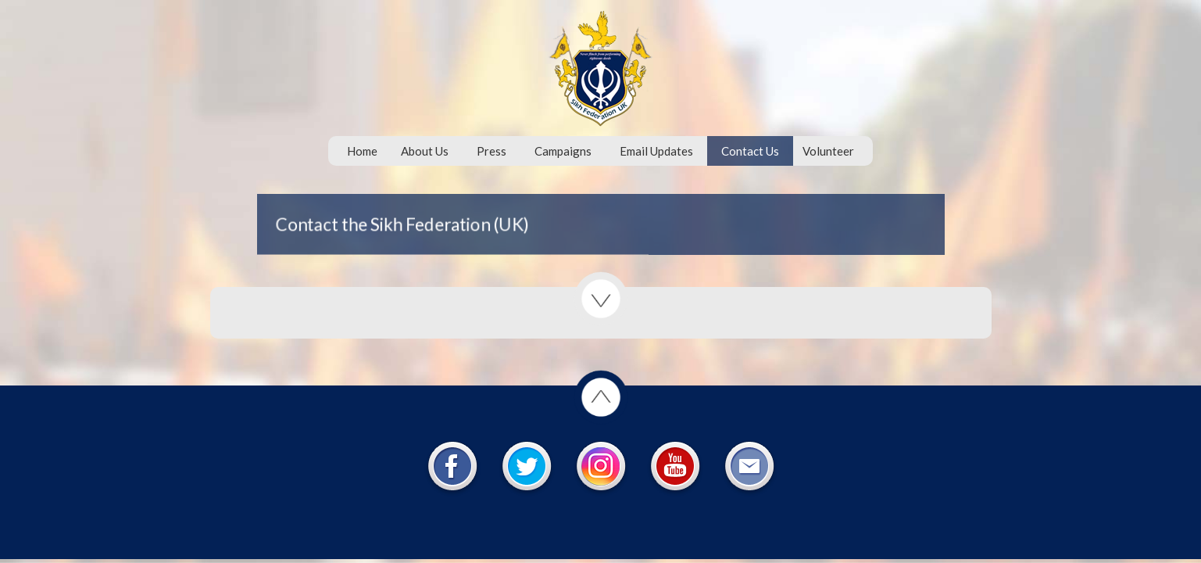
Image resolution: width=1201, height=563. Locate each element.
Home (362, 151)
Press (491, 151)
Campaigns (563, 151)
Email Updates (656, 151)
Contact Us (750, 151)
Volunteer (828, 151)
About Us (425, 151)
